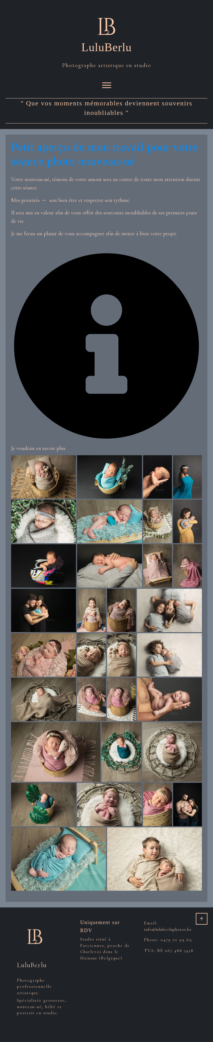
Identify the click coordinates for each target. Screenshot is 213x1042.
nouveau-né (37, 179)
